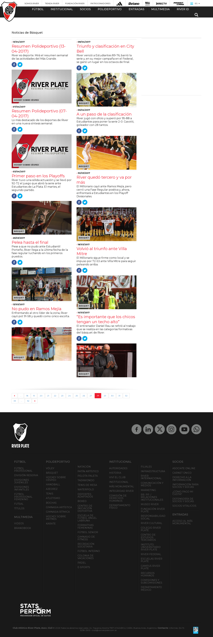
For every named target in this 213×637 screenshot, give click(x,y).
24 (69, 395)
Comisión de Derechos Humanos (118, 498)
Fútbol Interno (89, 551)
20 (41, 395)
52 (28, 401)
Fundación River (75, 3)
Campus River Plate (150, 567)
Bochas (51, 502)
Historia (115, 472)
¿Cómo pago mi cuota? (182, 493)
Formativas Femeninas (86, 526)
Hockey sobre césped (56, 478)
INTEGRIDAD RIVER (121, 490)
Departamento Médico (151, 588)
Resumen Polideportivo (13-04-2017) (39, 49)
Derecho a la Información (181, 478)
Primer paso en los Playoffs (38, 175)
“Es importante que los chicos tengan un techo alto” (106, 319)
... (20, 395)
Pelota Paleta (88, 475)
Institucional (118, 481)
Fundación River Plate (153, 510)
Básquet (52, 472)
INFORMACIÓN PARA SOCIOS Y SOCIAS (185, 485)
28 (98, 395)
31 (119, 395)
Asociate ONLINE (183, 468)
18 (27, 395)
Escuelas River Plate (151, 560)
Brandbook (22, 528)
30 (112, 395)
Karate (51, 523)
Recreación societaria (86, 545)
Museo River (150, 504)
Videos (19, 523)
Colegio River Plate (151, 529)
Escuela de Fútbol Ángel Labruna (87, 518)
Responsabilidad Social (153, 517)
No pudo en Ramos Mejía (36, 308)
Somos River (31, 3)
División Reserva (26, 475)
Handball (53, 484)
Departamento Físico (119, 506)
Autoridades (118, 468)
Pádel (82, 562)
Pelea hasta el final (30, 242)
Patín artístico (88, 471)
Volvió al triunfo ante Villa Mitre (102, 251)
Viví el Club (117, 477)
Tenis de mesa (87, 484)
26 (84, 395)
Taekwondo (86, 480)
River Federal (151, 554)
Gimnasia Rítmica (58, 511)
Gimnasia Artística (59, 507)
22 (55, 395)
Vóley (50, 468)
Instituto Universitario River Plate (151, 547)
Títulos (19, 508)
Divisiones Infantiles (21, 488)
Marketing (148, 490)
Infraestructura (153, 471)
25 (77, 395)
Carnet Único (182, 472)
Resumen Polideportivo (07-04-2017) (39, 113)
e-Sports (84, 567)
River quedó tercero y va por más (104, 180)
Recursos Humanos (148, 574)
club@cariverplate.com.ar (104, 630)
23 (62, 395)
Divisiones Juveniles (21, 481)
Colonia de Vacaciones (86, 557)
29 (105, 395)
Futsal (18, 503)
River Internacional (151, 477)
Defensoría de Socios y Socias (183, 500)
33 (15, 401)
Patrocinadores (100, 3)
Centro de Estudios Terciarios (148, 537)
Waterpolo (86, 489)
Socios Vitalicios (184, 505)
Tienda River (52, 3)
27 (91, 395)
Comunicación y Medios (152, 484)
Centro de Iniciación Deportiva (85, 508)
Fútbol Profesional (23, 469)
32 (126, 395)
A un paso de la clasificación (104, 114)
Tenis (49, 493)
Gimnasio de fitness (86, 538)
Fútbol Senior (88, 532)
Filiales (146, 466)
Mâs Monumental (121, 486)
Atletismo (53, 498)
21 (48, 395)
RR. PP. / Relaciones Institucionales (152, 497)
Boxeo (82, 501)
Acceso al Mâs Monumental (182, 522)
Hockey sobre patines (56, 517)
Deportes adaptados (85, 495)
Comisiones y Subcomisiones (151, 581)
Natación (84, 466)
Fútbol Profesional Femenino (23, 497)
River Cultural (151, 523)
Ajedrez (52, 488)
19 (34, 395)
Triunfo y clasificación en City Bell (105, 49)
